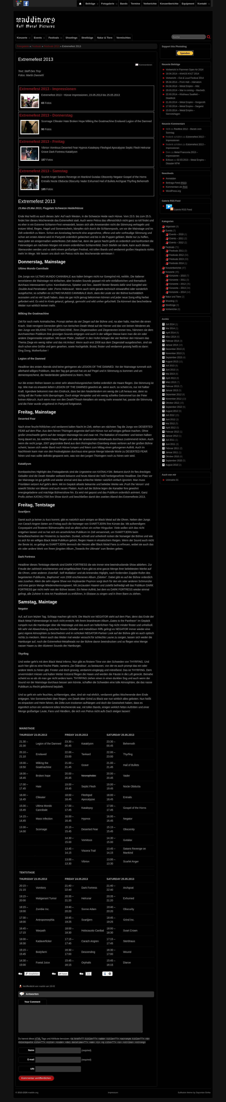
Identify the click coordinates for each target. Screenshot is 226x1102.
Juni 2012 (170, 419)
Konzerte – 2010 (177, 275)
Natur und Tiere (173, 296)
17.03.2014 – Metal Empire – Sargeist (184, 106)
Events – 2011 (176, 238)
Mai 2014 (170, 328)
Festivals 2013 (51, 46)
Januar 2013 (172, 390)
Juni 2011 (170, 444)
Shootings (71, 37)
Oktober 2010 (172, 456)
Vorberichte (150, 3)
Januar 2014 (172, 345)
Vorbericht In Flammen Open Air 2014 (184, 69)
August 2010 (172, 465)
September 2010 (174, 460)
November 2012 (173, 398)
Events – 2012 (176, 242)
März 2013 (171, 382)
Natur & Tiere (104, 37)
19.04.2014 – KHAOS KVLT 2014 (182, 73)
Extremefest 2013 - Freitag (41, 141)
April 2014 (171, 332)
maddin (42, 986)
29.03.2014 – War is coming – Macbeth (185, 90)
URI (32, 1069)
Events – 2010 (176, 234)
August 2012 (172, 411)
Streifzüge (87, 37)
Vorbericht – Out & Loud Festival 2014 (185, 78)
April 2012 (171, 427)
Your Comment (32, 1002)
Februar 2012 (172, 431)
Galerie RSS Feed (183, 209)
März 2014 (171, 336)
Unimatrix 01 (172, 480)
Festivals (55, 38)
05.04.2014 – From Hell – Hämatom (184, 82)
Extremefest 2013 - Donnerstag (46, 115)
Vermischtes (123, 37)
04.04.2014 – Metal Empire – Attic (183, 86)
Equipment (188, 3)
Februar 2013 (172, 386)
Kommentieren (145, 65)
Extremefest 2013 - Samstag (43, 171)
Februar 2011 (172, 448)
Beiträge (92, 4)
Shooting (170, 301)
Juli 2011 (170, 440)
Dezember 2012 (173, 394)
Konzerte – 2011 (177, 280)
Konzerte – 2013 (177, 288)
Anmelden (171, 178)
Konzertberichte (169, 3)
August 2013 (172, 361)
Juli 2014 (170, 324)
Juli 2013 (170, 365)
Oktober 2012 (172, 403)
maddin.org (33, 1092)
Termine (135, 3)
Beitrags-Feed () (176, 183)
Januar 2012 (172, 436)
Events (39, 38)
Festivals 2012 (176, 255)
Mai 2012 (170, 423)
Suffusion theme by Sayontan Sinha (194, 1092)
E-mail (30, 1059)
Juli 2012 (170, 415)
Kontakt (203, 4)
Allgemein (171, 226)
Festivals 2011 (176, 250)
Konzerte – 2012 (177, 284)
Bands (124, 3)
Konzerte (23, 38)
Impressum (113, 1092)
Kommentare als (176, 187)
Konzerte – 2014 (177, 292)
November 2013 (173, 353)
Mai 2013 (170, 374)
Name (31, 1050)
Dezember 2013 (173, 349)
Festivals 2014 (176, 263)
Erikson (169, 160)
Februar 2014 (172, 341)
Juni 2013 (170, 369)
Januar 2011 (172, 452)
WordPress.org (173, 191)
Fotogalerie (109, 4)
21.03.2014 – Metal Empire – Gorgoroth (185, 102)
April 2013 (171, 378)
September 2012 (174, 407)
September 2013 (174, 357)
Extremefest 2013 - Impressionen (47, 89)
